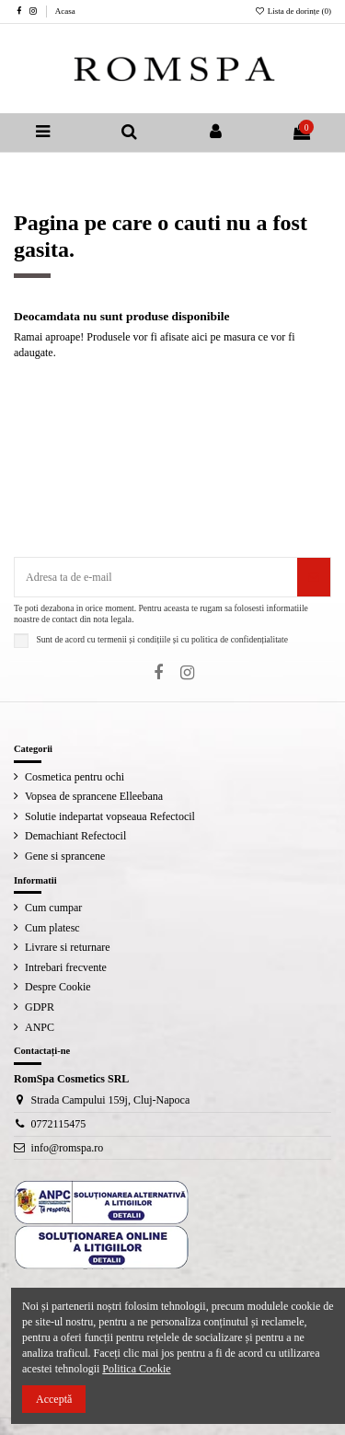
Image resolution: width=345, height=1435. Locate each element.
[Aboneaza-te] (313, 577)
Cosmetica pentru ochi (74, 776)
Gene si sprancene (65, 856)
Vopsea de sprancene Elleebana (94, 796)
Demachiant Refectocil (75, 835)
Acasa (65, 11)
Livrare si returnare (67, 947)
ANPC (39, 1027)
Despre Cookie (58, 986)
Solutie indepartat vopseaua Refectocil (110, 816)
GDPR (39, 1007)
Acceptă (54, 1399)
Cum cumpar (53, 907)
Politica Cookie (136, 1368)
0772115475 (58, 1123)
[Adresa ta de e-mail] (156, 577)
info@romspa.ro (67, 1147)
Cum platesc (52, 927)
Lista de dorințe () (293, 11)
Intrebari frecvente (66, 967)
